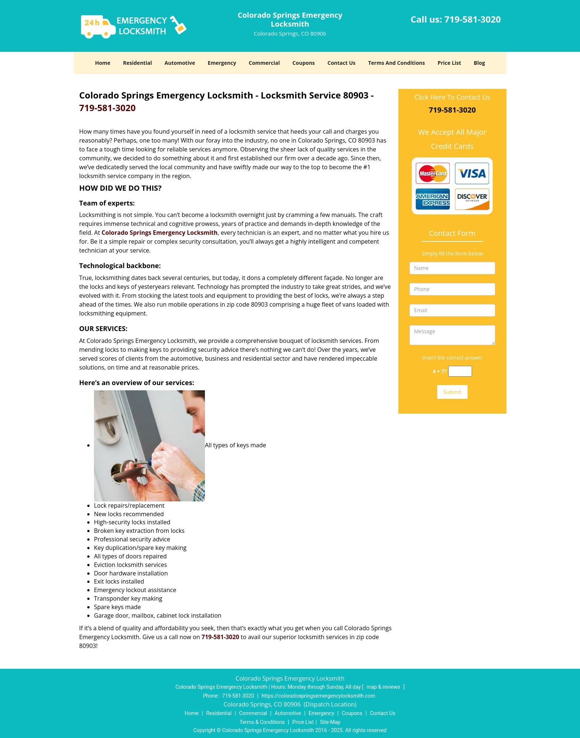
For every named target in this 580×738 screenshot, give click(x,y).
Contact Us (341, 62)
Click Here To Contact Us (452, 97)
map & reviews (384, 687)
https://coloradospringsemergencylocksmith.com (318, 696)
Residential (137, 62)
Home (102, 62)
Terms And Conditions (396, 62)
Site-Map (330, 722)
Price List (449, 62)
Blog (479, 62)
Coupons (304, 62)
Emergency (222, 62)
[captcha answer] (460, 371)
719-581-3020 (472, 19)
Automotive (180, 62)
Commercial (264, 62)
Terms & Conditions (262, 722)
